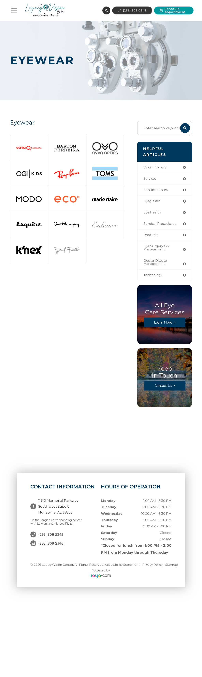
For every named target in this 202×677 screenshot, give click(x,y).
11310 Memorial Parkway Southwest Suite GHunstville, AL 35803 (58, 506)
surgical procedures (160, 225)
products (151, 236)
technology (153, 278)
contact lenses (156, 190)
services (150, 179)
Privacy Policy (152, 567)
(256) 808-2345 (134, 10)
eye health (152, 214)
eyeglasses (152, 202)
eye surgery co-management (156, 249)
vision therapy (156, 167)
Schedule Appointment (175, 10)
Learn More (163, 325)
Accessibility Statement (122, 567)
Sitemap (171, 567)
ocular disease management (156, 264)
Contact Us (163, 388)
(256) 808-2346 (51, 540)
